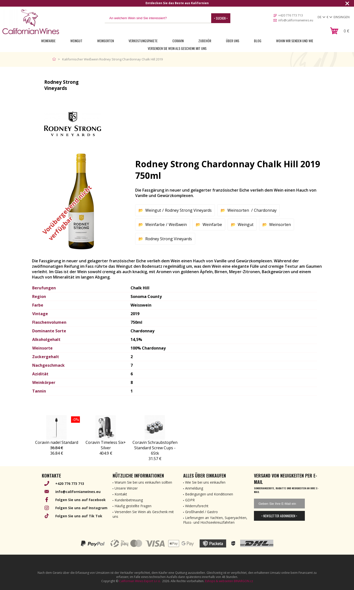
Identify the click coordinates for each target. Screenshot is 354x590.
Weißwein (178, 224)
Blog (257, 40)
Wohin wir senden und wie (294, 40)
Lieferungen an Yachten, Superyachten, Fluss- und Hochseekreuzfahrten (215, 520)
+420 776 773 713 (290, 15)
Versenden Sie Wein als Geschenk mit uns (177, 48)
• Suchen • (221, 18)
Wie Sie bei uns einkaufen (205, 482)
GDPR (190, 500)
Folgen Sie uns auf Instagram (81, 508)
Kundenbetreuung (129, 500)
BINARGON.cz (243, 581)
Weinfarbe (48, 40)
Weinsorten (105, 40)
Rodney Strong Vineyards (188, 210)
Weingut (76, 40)
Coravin (178, 40)
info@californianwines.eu (295, 20)
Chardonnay (265, 210)
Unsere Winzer (126, 488)
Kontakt (121, 494)
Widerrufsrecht (196, 506)
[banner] (30, 21)
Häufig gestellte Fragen (133, 506)
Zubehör (204, 40)
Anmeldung (194, 488)
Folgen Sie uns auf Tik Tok (78, 516)
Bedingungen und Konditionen (209, 494)
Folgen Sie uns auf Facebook (80, 499)
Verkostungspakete (143, 40)
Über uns (232, 40)
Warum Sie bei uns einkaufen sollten (143, 482)
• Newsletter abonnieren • (279, 515)
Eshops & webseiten (219, 581)
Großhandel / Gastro (201, 511)
